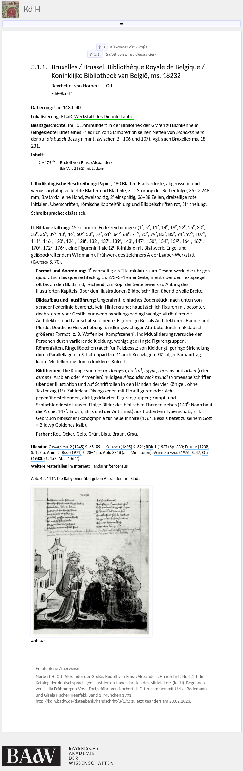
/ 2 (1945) (66, 446)
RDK (149, 446)
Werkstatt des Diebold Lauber (104, 116)
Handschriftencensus (109, 466)
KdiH (32, 9)
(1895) (119, 446)
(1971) (72, 452)
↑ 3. (101, 47)
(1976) (172, 452)
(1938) (197, 446)
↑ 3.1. (95, 54)
